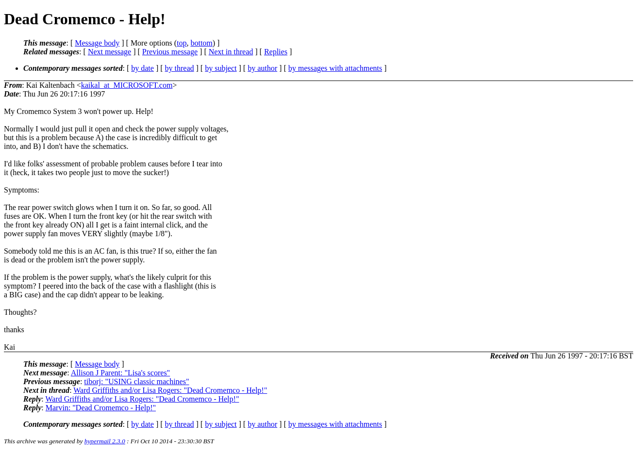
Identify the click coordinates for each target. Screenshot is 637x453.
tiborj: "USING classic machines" (136, 381)
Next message (109, 52)
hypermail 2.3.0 (104, 441)
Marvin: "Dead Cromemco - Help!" (101, 408)
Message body (97, 43)
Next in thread (231, 52)
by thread (179, 68)
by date (142, 68)
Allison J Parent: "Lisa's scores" (120, 373)
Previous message (170, 52)
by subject (220, 68)
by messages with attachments (335, 68)
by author (262, 68)
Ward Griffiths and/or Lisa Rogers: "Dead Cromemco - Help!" (170, 390)
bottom (201, 43)
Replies (275, 52)
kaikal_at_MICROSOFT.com (127, 85)
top (181, 43)
